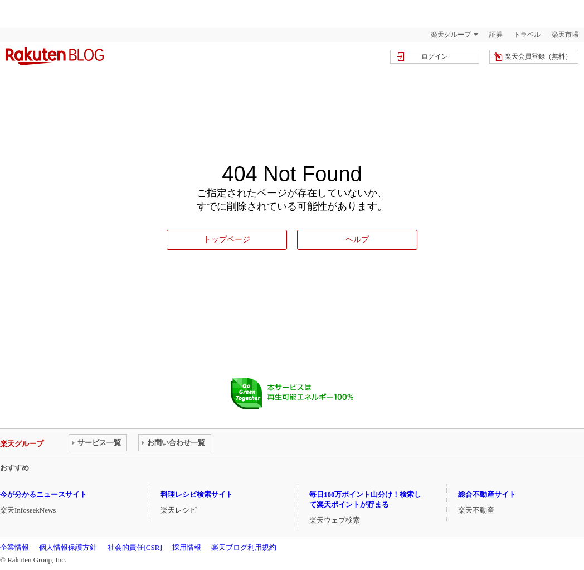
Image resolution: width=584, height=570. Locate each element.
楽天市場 (565, 34)
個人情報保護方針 (68, 547)
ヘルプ (357, 239)
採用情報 (186, 547)
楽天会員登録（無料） (538, 56)
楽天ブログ (55, 56)
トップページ (226, 239)
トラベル (527, 34)
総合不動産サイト (487, 494)
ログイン (434, 56)
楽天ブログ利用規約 (243, 547)
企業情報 (14, 547)
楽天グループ (451, 34)
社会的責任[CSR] (135, 547)
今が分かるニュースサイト (43, 494)
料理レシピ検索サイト (196, 494)
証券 (496, 34)
